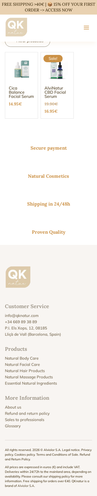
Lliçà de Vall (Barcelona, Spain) (33, 334)
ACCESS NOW (58, 9)
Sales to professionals (24, 419)
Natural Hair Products (25, 370)
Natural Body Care (22, 358)
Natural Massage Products (29, 376)
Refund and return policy (27, 413)
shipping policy (59, 476)
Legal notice (71, 450)
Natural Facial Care (22, 364)
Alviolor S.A (26, 486)
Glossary (13, 425)
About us (13, 407)
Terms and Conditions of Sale (57, 454)
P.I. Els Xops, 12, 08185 (26, 328)
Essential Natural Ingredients (31, 383)
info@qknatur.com (22, 315)
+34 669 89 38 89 (21, 321)
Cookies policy (24, 454)
